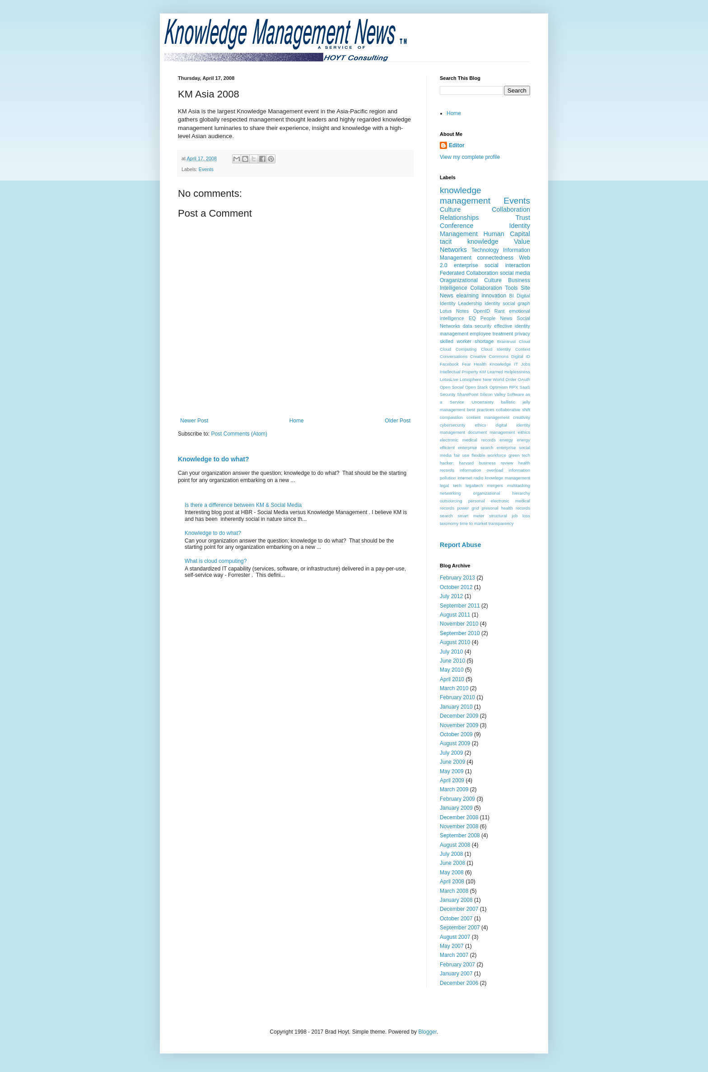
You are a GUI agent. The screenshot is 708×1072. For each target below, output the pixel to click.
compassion (451, 417)
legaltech (474, 485)
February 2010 (457, 697)
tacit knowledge (469, 241)
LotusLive (449, 379)
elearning (467, 295)
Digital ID (520, 356)
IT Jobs (522, 364)
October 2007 (456, 918)
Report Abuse (460, 544)
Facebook (449, 364)
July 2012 (451, 596)
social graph (516, 303)
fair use (461, 455)
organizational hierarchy (501, 493)
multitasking (518, 485)
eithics (524, 432)
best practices (480, 409)
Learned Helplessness (508, 371)
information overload (481, 470)
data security (477, 326)
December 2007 (459, 909)
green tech (519, 455)
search (446, 515)
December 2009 (459, 716)
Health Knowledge (492, 364)
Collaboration (511, 209)
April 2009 (452, 780)
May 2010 (452, 670)
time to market (473, 523)
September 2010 (460, 633)
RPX (513, 387)
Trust (523, 217)
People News (496, 318)
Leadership (470, 303)
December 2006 (459, 983)
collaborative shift (513, 409)
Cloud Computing (458, 349)
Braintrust (506, 341)
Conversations (453, 356)
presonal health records (506, 508)
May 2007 (452, 946)
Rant (499, 311)
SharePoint (467, 394)
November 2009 (459, 725)
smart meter (470, 515)
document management (491, 432)
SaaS (525, 387)
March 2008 (454, 891)
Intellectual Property (459, 371)
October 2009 (456, 734)
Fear (466, 364)
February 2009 (457, 799)
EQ (472, 318)
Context (522, 349)
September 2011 (460, 606)
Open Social (452, 387)
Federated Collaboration (469, 273)
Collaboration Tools (493, 288)
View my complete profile (470, 157)
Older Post (397, 421)
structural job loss (509, 515)
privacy (522, 333)
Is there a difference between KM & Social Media (243, 505)
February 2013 (457, 578)
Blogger (427, 1032)
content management (487, 417)
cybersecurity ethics (463, 424)
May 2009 (452, 771)
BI (511, 295)
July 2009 (451, 753)
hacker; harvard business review (476, 462)
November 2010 (459, 624)
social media (515, 273)
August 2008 (455, 845)
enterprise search (476, 447)
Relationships (459, 217)
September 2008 (460, 835)
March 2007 (454, 955)
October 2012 (456, 587)
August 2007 (455, 937)
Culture (450, 209)
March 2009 (454, 789)
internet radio (470, 477)
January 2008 (456, 900)
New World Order (500, 379)
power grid (468, 508)
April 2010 (452, 679)
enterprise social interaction (492, 265)
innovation (493, 295)
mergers (495, 485)
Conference (456, 225)
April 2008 (452, 881)
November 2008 (459, 826)
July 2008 (451, 854)
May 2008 (452, 872)
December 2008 (459, 817)
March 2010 (454, 688)
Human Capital (506, 233)
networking (450, 493)
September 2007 (460, 927)
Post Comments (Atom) (239, 434)
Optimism (498, 387)
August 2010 (455, 642)
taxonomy (449, 523)
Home (296, 421)
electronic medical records (468, 439)
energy (506, 439)
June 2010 (452, 661)
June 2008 (452, 863)
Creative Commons (489, 356)
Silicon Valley (493, 394)
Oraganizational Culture (471, 280)
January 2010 (456, 707)
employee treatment (491, 333)
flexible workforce (488, 455)
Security (448, 394)
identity (492, 303)
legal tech (450, 485)
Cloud (524, 341)
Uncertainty (482, 401)
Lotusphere (470, 379)
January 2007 (456, 973)
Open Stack (476, 387)
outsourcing (451, 500)
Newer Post (194, 421)
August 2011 (455, 615)
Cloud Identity (496, 349)
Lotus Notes (454, 311)
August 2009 (455, 743)
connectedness (495, 258)
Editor (457, 145)
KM (483, 371)
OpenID (481, 311)
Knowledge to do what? (213, 459)
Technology (485, 250)
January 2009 (456, 808)
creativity (521, 417)
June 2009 (452, 762)
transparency (501, 523)
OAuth (524, 379)
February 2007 (457, 964)
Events (206, 169)
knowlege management (507, 477)
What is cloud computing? (216, 561)
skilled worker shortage (467, 341)
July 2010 (451, 652)
